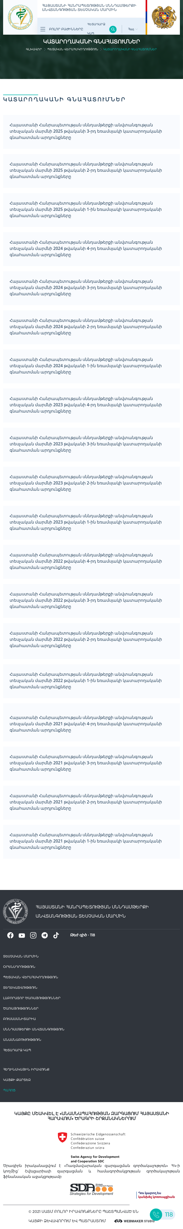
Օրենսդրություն (19, 967)
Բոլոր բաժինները (61, 29)
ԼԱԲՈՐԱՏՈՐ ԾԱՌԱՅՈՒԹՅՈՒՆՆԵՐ (31, 998)
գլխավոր (34, 49)
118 (92, 935)
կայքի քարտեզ (17, 1080)
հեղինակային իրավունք (26, 1069)
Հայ (133, 29)
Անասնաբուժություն (22, 1040)
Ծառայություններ (20, 1008)
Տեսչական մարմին (21, 956)
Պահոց (9, 1090)
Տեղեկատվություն (20, 988)
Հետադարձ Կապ (96, 28)
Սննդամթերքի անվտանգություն (33, 1029)
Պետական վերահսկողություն (72, 49)
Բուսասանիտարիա (19, 1019)
